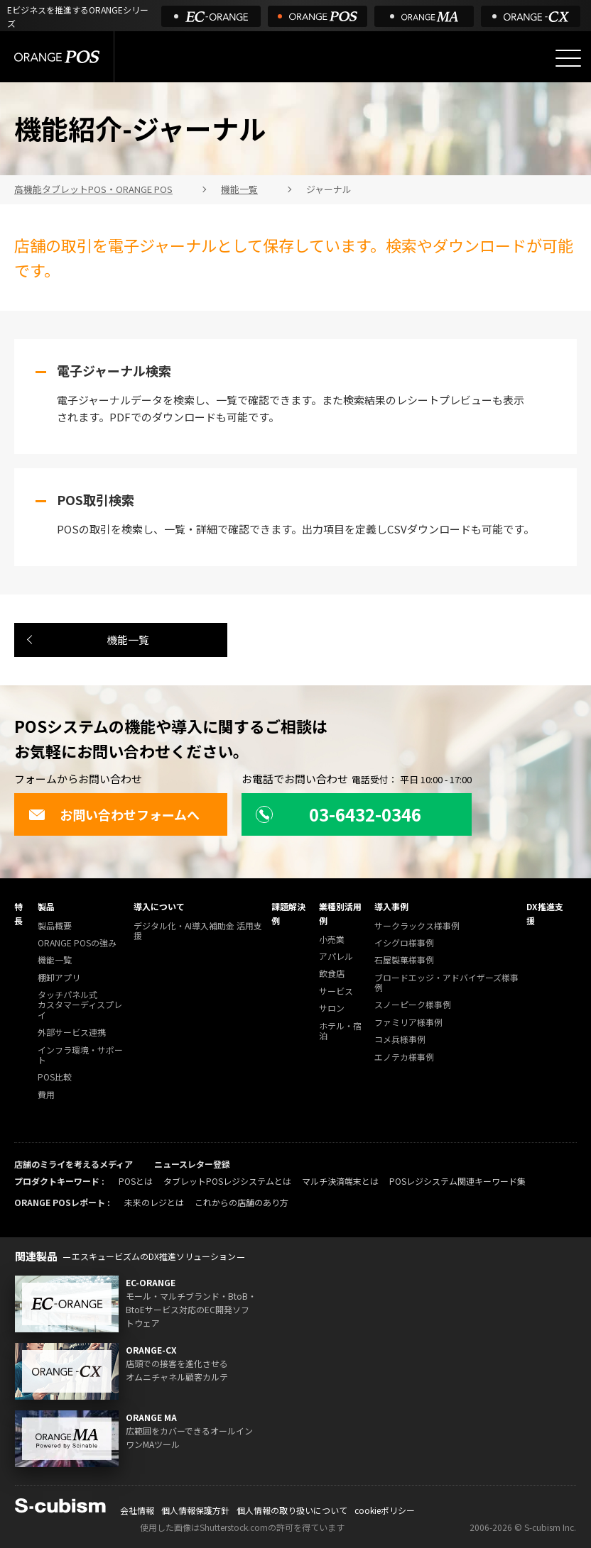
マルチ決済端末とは (340, 1181)
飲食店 (332, 973)
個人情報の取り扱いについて (292, 1510)
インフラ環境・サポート (80, 1055)
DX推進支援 (544, 913)
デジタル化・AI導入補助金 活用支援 (198, 931)
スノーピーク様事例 (412, 1005)
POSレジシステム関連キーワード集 (457, 1181)
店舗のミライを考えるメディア (73, 1164)
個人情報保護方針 (195, 1510)
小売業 (332, 939)
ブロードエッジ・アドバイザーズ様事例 (446, 983)
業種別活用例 (340, 913)
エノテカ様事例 (404, 1057)
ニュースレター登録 (192, 1164)
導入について (159, 906)
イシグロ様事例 (404, 943)
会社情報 (137, 1510)
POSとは (136, 1181)
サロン (332, 1008)
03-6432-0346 (338, 814)
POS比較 (55, 1077)
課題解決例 (288, 913)
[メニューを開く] (568, 58)
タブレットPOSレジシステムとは (227, 1181)
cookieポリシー (384, 1510)
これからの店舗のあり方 (241, 1202)
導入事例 (391, 906)
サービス (336, 991)
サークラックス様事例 (417, 926)
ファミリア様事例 (408, 1022)
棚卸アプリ (59, 978)
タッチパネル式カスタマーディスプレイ (80, 1005)
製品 (46, 906)
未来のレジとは (154, 1202)
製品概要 (55, 926)
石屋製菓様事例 (404, 960)
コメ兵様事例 (399, 1039)
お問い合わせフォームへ (114, 814)
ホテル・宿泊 (340, 1031)
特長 (18, 913)
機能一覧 (128, 639)
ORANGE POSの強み (77, 943)
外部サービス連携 (72, 1032)
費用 (46, 1095)
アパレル (336, 956)
